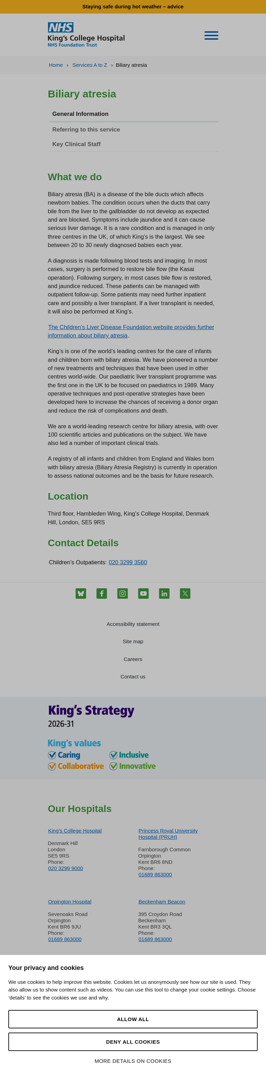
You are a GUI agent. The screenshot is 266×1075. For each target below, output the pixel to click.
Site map (133, 641)
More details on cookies (133, 1061)
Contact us (133, 676)
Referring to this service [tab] (86, 129)
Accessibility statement (133, 624)
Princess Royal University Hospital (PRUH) (168, 834)
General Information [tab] (81, 114)
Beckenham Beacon (162, 902)
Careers (133, 659)
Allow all (133, 1019)
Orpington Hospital (69, 902)
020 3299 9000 (65, 868)
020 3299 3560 (128, 562)
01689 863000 (155, 874)
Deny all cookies (133, 1042)
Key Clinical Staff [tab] (77, 144)
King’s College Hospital (75, 831)
